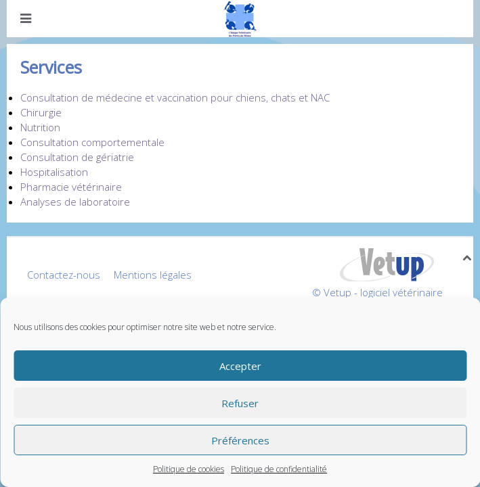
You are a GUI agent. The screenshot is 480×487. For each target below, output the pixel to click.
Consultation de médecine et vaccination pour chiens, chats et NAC (175, 97)
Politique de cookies (188, 469)
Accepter (240, 366)
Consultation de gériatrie (77, 157)
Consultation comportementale (92, 142)
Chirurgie (41, 112)
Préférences (240, 440)
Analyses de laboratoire (75, 201)
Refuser (240, 403)
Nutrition (40, 127)
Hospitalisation (54, 172)
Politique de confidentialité (279, 469)
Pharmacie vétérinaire (71, 186)
